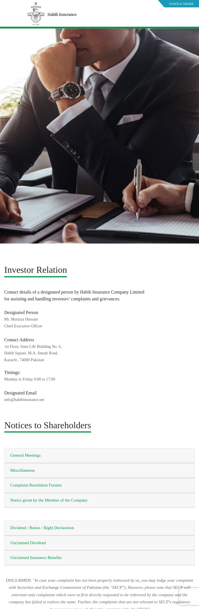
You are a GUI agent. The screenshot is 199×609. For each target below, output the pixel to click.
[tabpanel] (99, 150)
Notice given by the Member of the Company (49, 500)
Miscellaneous (22, 470)
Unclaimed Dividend (28, 543)
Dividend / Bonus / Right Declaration (42, 527)
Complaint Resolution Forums (36, 485)
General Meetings (25, 455)
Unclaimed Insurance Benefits (36, 557)
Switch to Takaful (181, 4)
